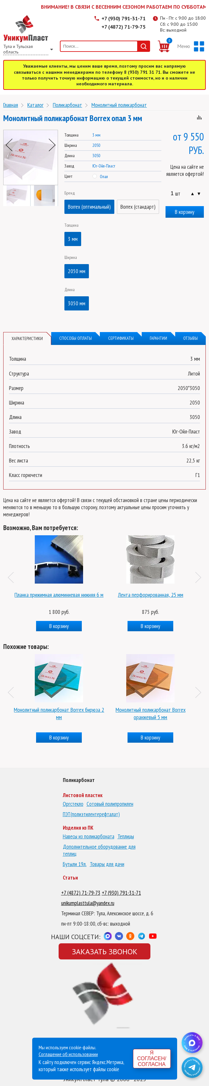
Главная (10, 105)
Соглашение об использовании (68, 1054)
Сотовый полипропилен (110, 803)
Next (52, 144)
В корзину (184, 211)
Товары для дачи (107, 864)
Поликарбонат (67, 105)
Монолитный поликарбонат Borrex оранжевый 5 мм (150, 713)
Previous (9, 144)
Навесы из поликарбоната (88, 836)
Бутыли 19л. (75, 864)
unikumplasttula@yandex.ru (87, 903)
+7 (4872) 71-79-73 (80, 892)
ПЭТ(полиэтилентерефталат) (91, 814)
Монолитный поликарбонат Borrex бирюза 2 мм (59, 713)
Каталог (35, 105)
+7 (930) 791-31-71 (123, 18)
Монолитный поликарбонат (119, 105)
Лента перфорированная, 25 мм (150, 594)
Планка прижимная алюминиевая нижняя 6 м (58, 594)
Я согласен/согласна (151, 1058)
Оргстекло (73, 803)
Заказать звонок (105, 952)
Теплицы (126, 836)
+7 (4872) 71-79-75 (123, 27)
